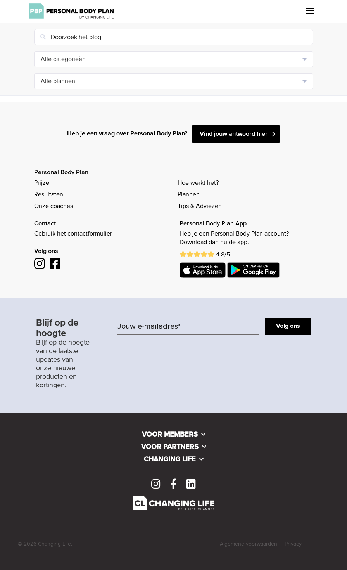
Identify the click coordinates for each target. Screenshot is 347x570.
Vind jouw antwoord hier (234, 134)
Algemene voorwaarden (248, 544)
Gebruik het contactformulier (73, 234)
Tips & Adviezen (200, 206)
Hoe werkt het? (198, 183)
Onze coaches (53, 206)
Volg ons (288, 326)
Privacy (293, 544)
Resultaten (48, 195)
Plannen (189, 195)
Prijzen (43, 183)
